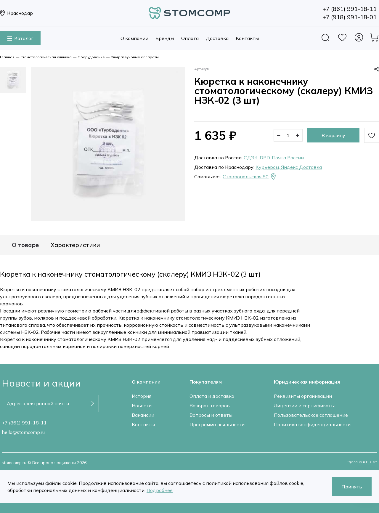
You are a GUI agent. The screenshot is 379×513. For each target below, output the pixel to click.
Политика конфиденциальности (312, 424)
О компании (134, 38)
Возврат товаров (210, 405)
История (141, 396)
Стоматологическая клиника (46, 57)
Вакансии (143, 415)
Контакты (247, 38)
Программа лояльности (217, 424)
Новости (142, 405)
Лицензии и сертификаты (304, 405)
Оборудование (91, 57)
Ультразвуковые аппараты (135, 57)
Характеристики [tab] (75, 245)
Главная (7, 57)
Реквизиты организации (303, 396)
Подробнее (160, 490)
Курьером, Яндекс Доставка (289, 167)
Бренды (164, 38)
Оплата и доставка (212, 396)
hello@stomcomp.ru (23, 432)
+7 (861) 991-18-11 (24, 423)
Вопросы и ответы (211, 415)
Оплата (190, 38)
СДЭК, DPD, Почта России (274, 158)
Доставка (217, 38)
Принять (351, 487)
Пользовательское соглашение (311, 415)
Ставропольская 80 (250, 176)
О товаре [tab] (25, 245)
